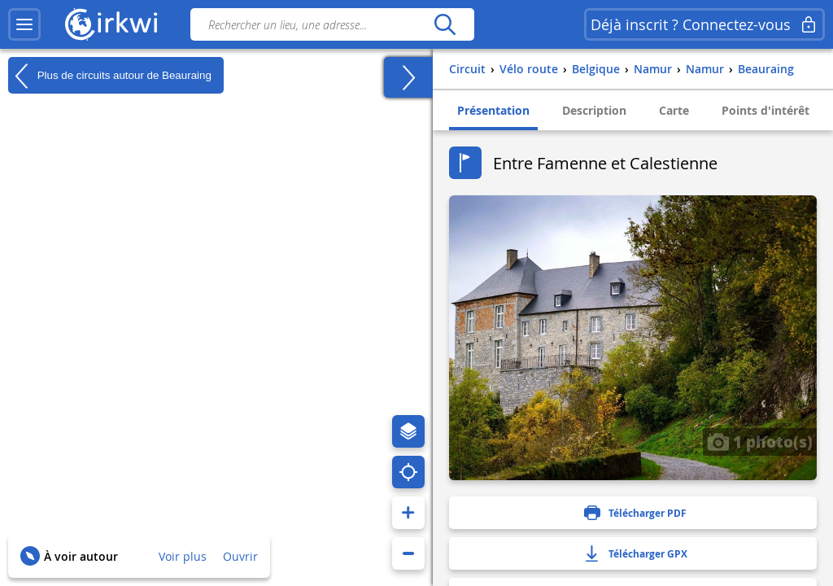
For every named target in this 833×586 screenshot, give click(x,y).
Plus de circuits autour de (110, 76)
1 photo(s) (760, 441)
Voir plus (183, 556)
